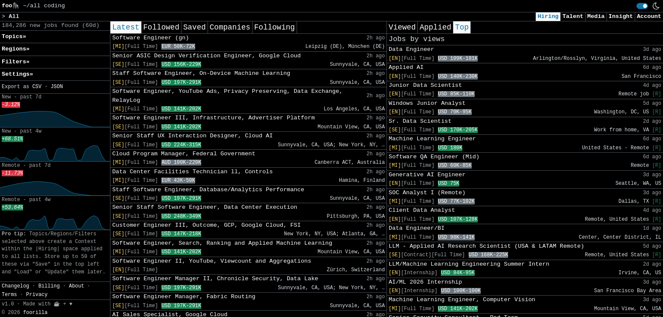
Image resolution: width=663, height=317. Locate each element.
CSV (36, 87)
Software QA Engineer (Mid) (434, 157)
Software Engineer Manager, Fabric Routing (183, 296)
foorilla (35, 313)
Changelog (15, 286)
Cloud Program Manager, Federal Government (183, 154)
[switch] (642, 6)
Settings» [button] (17, 74)
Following (274, 27)
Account (649, 16)
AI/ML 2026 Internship (425, 282)
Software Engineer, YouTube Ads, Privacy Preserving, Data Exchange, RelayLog (227, 95)
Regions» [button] (16, 49)
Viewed (402, 27)
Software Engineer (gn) (150, 38)
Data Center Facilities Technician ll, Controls (192, 172)
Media (596, 16)
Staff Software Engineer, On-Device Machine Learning (201, 73)
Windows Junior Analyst (427, 103)
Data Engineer (411, 49)
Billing (49, 286)
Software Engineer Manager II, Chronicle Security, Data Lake (215, 279)
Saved (194, 27)
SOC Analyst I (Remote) (427, 193)
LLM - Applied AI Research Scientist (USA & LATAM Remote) (486, 246)
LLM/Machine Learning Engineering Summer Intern (469, 264)
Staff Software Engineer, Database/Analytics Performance (208, 190)
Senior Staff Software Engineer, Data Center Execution (204, 207)
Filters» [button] (16, 62)
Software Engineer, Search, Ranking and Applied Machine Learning (222, 243)
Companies (230, 27)
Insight (621, 16)
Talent (572, 16)
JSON (57, 87)
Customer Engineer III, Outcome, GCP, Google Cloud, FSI (206, 225)
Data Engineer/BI (417, 228)
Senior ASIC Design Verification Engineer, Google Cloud (206, 56)
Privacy (37, 295)
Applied (435, 27)
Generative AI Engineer (427, 175)
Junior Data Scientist (425, 85)
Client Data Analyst (422, 210)
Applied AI (406, 67)
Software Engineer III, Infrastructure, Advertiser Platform (213, 118)
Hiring (548, 16)
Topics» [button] (14, 36)
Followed (161, 27)
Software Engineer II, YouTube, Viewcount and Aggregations (211, 261)
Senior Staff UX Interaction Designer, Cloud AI (192, 136)
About (76, 286)
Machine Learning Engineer (432, 139)
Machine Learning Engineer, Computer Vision (462, 299)
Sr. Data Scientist (420, 121)
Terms (9, 295)
